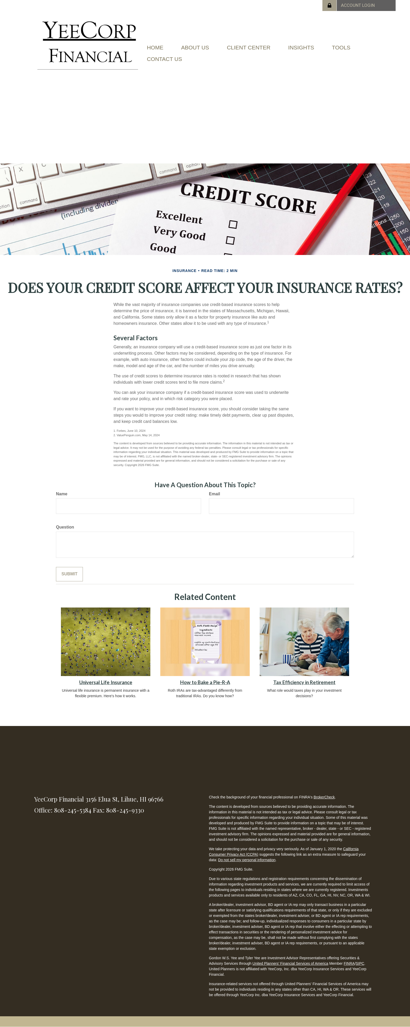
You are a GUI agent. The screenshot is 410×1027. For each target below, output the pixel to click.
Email (214, 494)
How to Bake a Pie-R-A (205, 682)
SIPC (360, 963)
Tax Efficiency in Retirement (304, 682)
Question (65, 527)
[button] (195, 47)
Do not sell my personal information (246, 860)
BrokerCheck (324, 797)
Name (61, 494)
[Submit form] (69, 574)
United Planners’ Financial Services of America (290, 963)
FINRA (349, 963)
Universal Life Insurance (105, 682)
